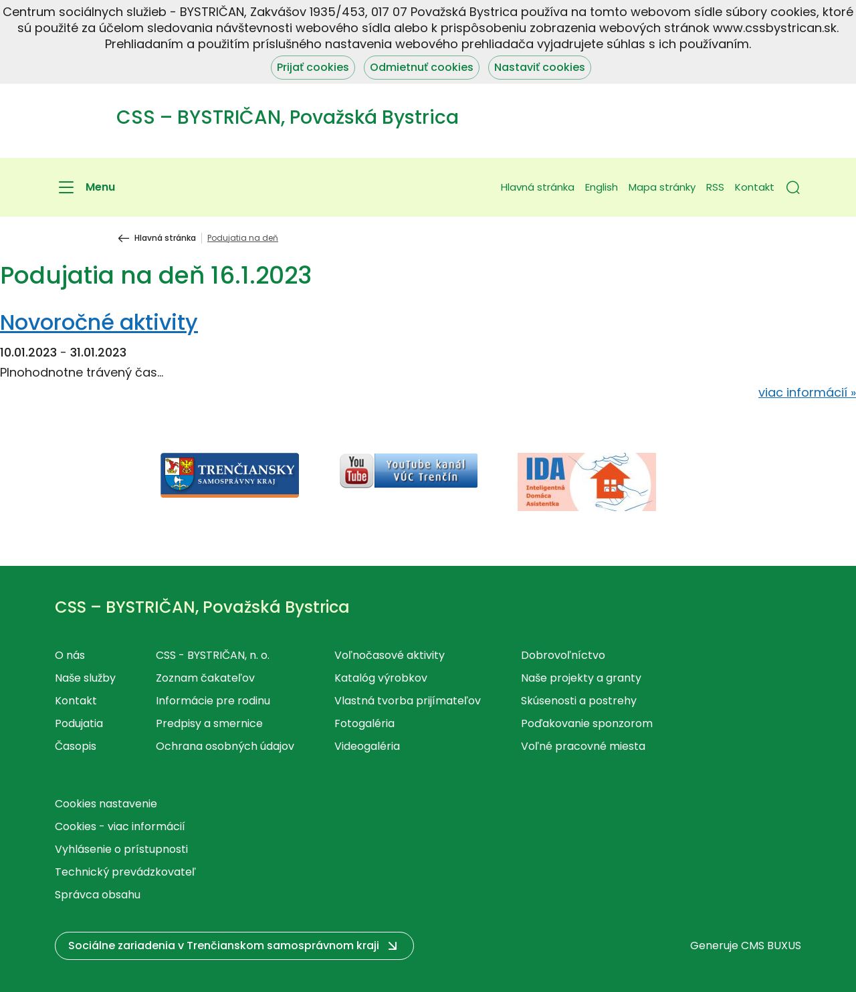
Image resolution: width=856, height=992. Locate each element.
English (601, 187)
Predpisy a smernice (209, 723)
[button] (793, 187)
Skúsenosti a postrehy (579, 700)
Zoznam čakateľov (205, 678)
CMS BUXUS (771, 945)
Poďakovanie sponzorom (587, 723)
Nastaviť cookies (539, 67)
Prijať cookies (313, 67)
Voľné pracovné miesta (583, 746)
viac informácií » (807, 392)
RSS (715, 187)
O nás (70, 655)
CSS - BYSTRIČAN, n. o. (213, 655)
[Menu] (85, 187)
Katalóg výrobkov (380, 678)
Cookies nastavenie (106, 803)
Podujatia (79, 723)
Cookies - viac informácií (120, 826)
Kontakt (754, 187)
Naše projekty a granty (581, 678)
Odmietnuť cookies (421, 67)
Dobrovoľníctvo (563, 655)
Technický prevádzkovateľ (125, 872)
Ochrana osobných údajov (225, 746)
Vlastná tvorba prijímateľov (407, 700)
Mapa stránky (662, 187)
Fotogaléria (364, 723)
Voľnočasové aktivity (389, 655)
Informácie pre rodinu (213, 700)
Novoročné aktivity (99, 322)
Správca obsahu (97, 894)
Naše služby (85, 678)
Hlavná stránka (537, 187)
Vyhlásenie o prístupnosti (121, 849)
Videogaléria (367, 746)
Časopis (75, 746)
